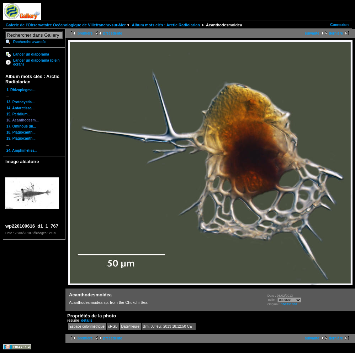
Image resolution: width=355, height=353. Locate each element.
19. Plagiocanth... (21, 138)
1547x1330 (289, 304)
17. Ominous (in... (21, 126)
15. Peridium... (18, 114)
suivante (312, 33)
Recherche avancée (29, 42)
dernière (336, 33)
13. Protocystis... (20, 102)
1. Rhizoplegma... (21, 90)
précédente (112, 33)
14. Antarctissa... (20, 108)
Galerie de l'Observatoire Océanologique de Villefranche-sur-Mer (66, 25)
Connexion (339, 25)
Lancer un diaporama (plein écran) (36, 62)
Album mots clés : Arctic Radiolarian (166, 25)
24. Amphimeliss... (21, 150)
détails (86, 320)
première (85, 33)
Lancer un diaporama (31, 54)
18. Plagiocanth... (21, 132)
